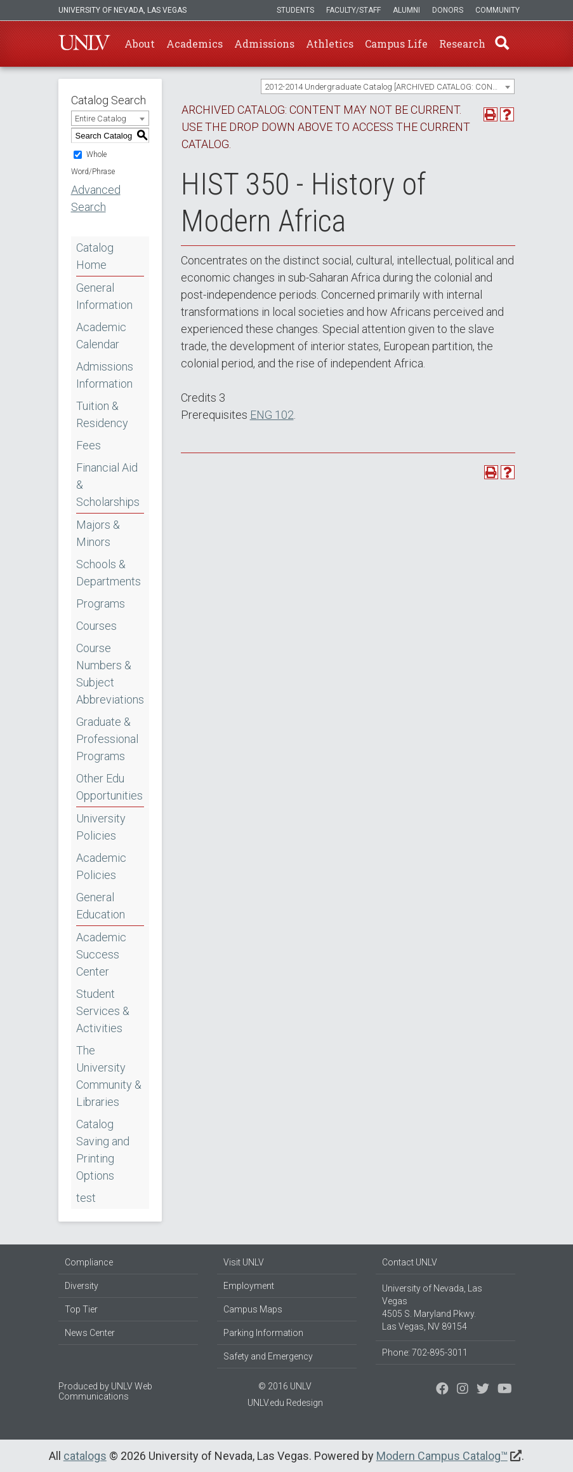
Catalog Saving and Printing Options (102, 1149)
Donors (447, 10)
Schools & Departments (108, 572)
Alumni (406, 10)
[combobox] (388, 86)
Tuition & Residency (102, 414)
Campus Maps (252, 1309)
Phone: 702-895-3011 (425, 1352)
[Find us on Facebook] (442, 1390)
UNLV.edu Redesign (285, 1403)
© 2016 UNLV (285, 1386)
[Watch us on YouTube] (504, 1390)
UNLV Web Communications (105, 1391)
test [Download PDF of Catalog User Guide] (86, 1197)
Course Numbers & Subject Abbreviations (110, 673)
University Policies (101, 827)
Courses (96, 625)
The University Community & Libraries (109, 1076)
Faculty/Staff (353, 10)
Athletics (329, 43)
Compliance (89, 1262)
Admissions (264, 43)
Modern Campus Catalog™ (442, 1455)
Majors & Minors (98, 533)
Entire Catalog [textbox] (100, 118)
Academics (194, 43)
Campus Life (396, 43)
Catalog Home (95, 256)
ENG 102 (272, 414)
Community (497, 10)
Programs (100, 603)
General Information (104, 296)
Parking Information (263, 1333)
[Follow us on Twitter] (462, 1390)
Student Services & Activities (102, 1011)
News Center (90, 1333)
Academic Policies (101, 866)
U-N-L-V (84, 44)
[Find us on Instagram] (482, 1390)
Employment (248, 1286)
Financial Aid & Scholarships (108, 484)
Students (295, 10)
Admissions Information (104, 375)
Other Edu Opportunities (109, 787)
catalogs (85, 1455)
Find (502, 44)
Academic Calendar (101, 335)
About (139, 43)
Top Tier (81, 1309)
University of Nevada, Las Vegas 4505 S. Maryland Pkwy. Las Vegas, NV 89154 (432, 1307)
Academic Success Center (101, 954)
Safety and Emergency (268, 1356)
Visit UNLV (243, 1262)
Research (462, 43)
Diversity (81, 1286)
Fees (88, 445)
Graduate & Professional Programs (107, 739)
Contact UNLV (409, 1262)
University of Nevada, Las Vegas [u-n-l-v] (122, 10)
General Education (100, 905)
